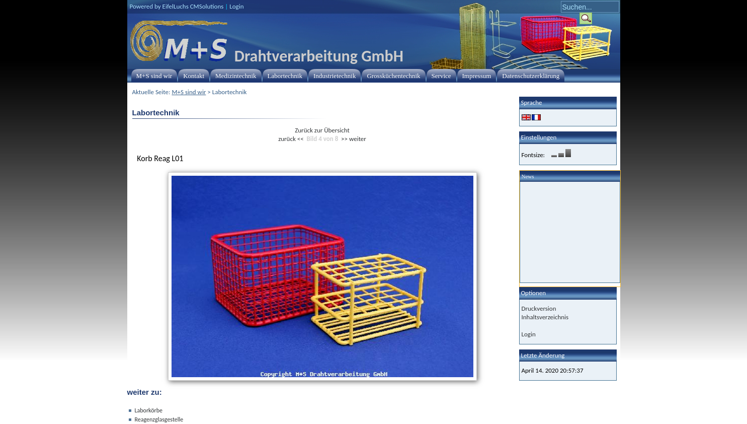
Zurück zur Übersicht (322, 130)
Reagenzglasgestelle (159, 419)
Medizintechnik (236, 76)
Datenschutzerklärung (530, 76)
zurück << (291, 139)
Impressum (476, 76)
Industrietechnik (334, 76)
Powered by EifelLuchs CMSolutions (177, 6)
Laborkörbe (148, 410)
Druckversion (539, 308)
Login (236, 6)
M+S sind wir (154, 76)
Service (441, 76)
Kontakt (193, 76)
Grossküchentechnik (393, 76)
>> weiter (353, 139)
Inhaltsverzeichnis (545, 317)
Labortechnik (285, 76)
